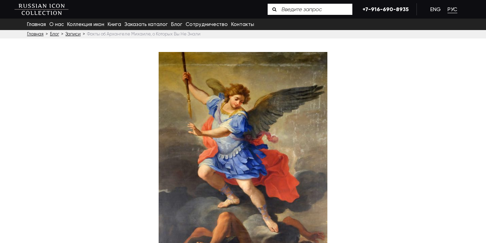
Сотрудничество (207, 24)
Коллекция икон (85, 24)
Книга (114, 24)
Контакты (242, 24)
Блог (176, 24)
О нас (56, 24)
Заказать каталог (146, 24)
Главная (36, 24)
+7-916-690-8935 (384, 9)
